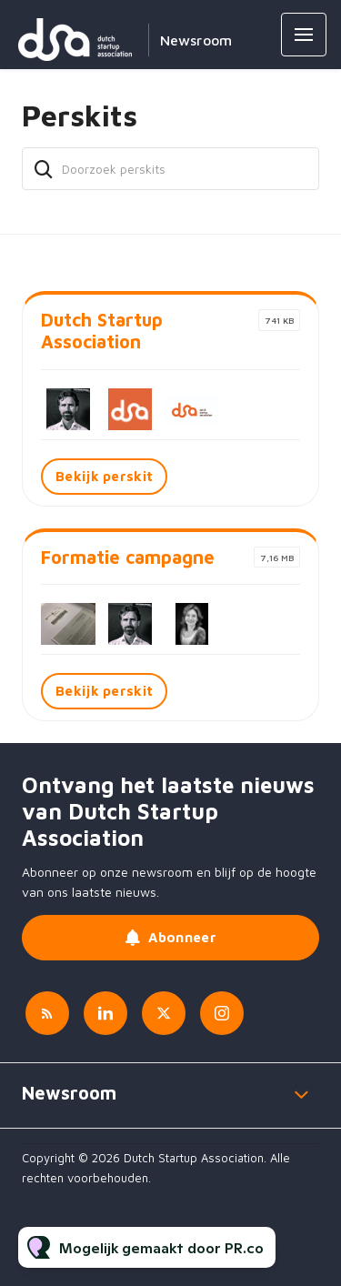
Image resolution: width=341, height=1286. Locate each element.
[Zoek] (43, 168)
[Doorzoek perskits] (170, 168)
